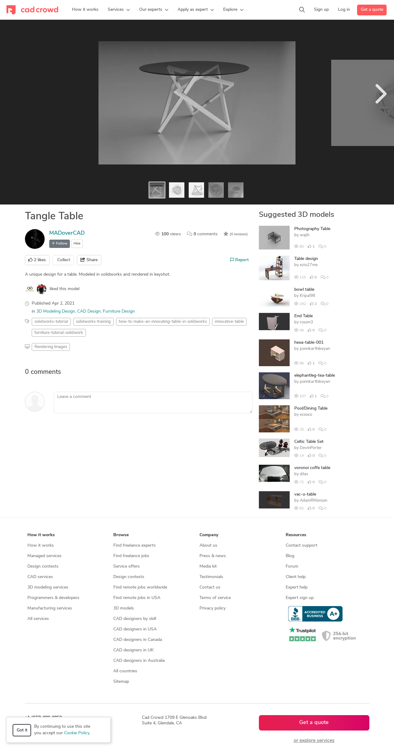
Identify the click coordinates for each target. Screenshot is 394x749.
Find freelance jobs (131, 556)
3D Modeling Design (55, 311)
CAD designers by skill (134, 619)
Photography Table (312, 229)
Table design (306, 259)
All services (38, 619)
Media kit (208, 566)
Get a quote (372, 9)
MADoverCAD (67, 233)
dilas (304, 474)
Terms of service (215, 598)
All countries (125, 671)
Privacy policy (212, 608)
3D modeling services (47, 587)
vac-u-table (305, 494)
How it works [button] (41, 535)
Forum (292, 566)
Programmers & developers (53, 598)
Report (239, 259)
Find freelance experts (134, 545)
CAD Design (89, 311)
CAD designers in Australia (139, 660)
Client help (296, 577)
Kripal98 (307, 296)
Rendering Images (50, 347)
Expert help (297, 587)
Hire (77, 243)
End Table (303, 316)
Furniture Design (119, 311)
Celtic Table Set (309, 441)
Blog (290, 556)
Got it (22, 730)
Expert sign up (300, 598)
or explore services (314, 740)
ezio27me (309, 265)
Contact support (301, 545)
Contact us (209, 587)
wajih (304, 235)
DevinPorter (311, 448)
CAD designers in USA (135, 629)
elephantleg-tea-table (314, 375)
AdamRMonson (313, 501)
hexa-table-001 (309, 342)
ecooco (306, 415)
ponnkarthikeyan (315, 349)
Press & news (212, 556)
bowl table (304, 289)
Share (89, 259)
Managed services (44, 556)
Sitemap (121, 681)
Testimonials (211, 577)
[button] (119, 10)
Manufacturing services (49, 608)
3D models (123, 608)
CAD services (40, 577)
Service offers (126, 566)
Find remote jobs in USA (136, 598)
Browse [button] (121, 535)
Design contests (42, 566)
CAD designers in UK (133, 650)
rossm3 (306, 322)
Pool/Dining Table (311, 408)
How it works (40, 545)
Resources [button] (296, 535)
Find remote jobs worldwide (140, 587)
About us (208, 545)
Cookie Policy (76, 733)
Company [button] (208, 535)
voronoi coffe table (312, 468)
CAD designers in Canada (137, 640)
